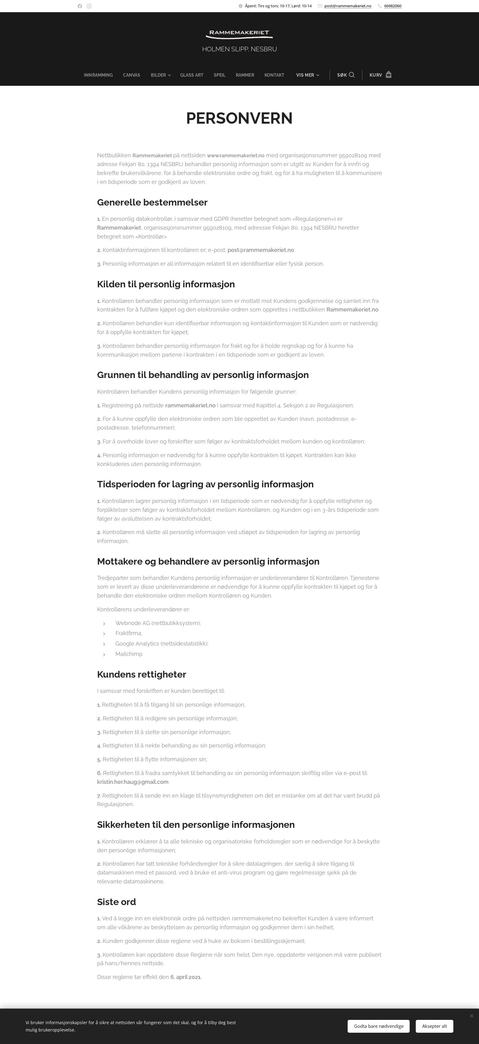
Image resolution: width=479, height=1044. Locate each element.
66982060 (392, 6)
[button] (350, 75)
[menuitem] (97, 75)
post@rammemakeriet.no (347, 6)
